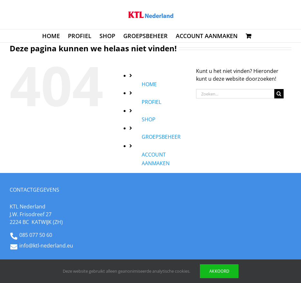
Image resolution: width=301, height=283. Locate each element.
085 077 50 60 (35, 234)
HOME (149, 84)
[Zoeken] (279, 93)
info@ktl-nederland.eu (46, 245)
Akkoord (219, 271)
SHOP (148, 119)
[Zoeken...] (235, 93)
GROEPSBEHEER (161, 136)
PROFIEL (151, 102)
